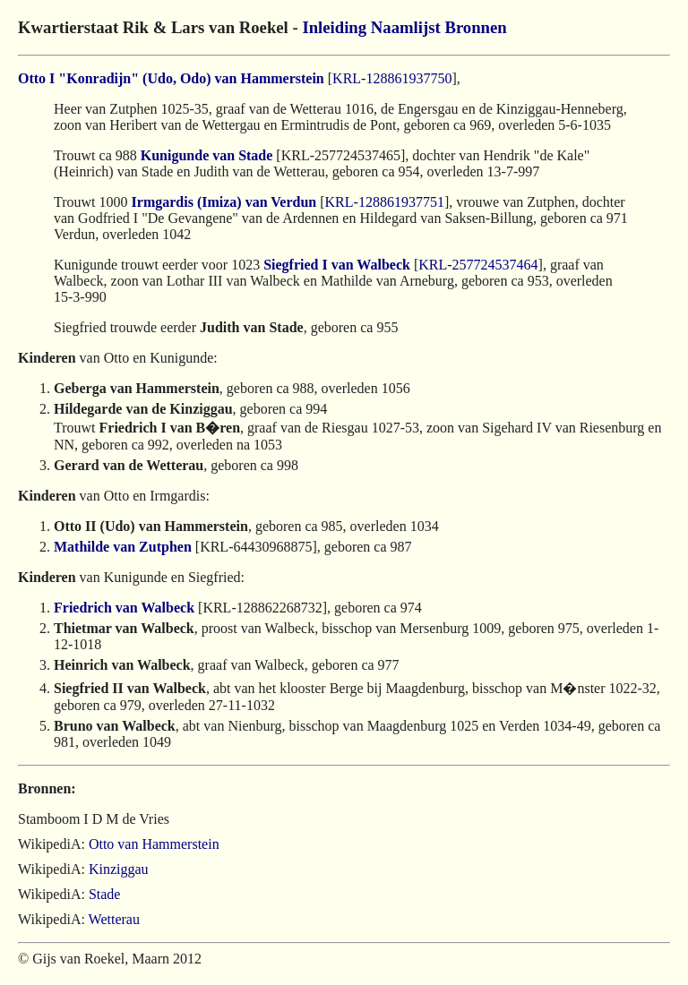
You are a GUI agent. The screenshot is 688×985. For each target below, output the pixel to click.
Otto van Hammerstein (154, 844)
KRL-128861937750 (392, 78)
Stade (105, 894)
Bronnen (475, 27)
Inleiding (334, 27)
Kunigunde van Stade (207, 155)
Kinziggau (119, 869)
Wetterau (114, 919)
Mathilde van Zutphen (123, 546)
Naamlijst (406, 27)
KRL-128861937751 (384, 202)
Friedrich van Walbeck (124, 607)
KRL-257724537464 (478, 264)
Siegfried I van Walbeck (336, 264)
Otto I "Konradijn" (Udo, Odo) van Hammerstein (171, 78)
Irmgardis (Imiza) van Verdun (224, 202)
